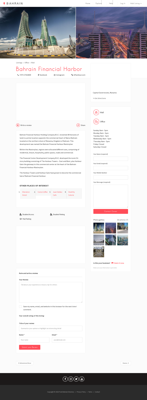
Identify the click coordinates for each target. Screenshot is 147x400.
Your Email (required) (110, 166)
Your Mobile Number (110, 176)
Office (27, 62)
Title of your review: (26, 323)
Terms (90, 392)
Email (54, 335)
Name (22, 335)
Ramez (125, 363)
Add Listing (135, 3)
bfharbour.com (79, 75)
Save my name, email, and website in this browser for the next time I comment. (50, 308)
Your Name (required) (110, 157)
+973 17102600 (25, 75)
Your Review (23, 280)
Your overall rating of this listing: (31, 316)
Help (111, 3)
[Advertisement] (51, 102)
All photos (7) (122, 220)
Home (87, 3)
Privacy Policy (81, 392)
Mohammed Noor (25, 363)
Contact (97, 392)
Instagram (60, 75)
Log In (122, 3)
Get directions (100, 98)
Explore (99, 3)
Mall (33, 62)
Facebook (43, 75)
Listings (19, 62)
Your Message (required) (110, 194)
